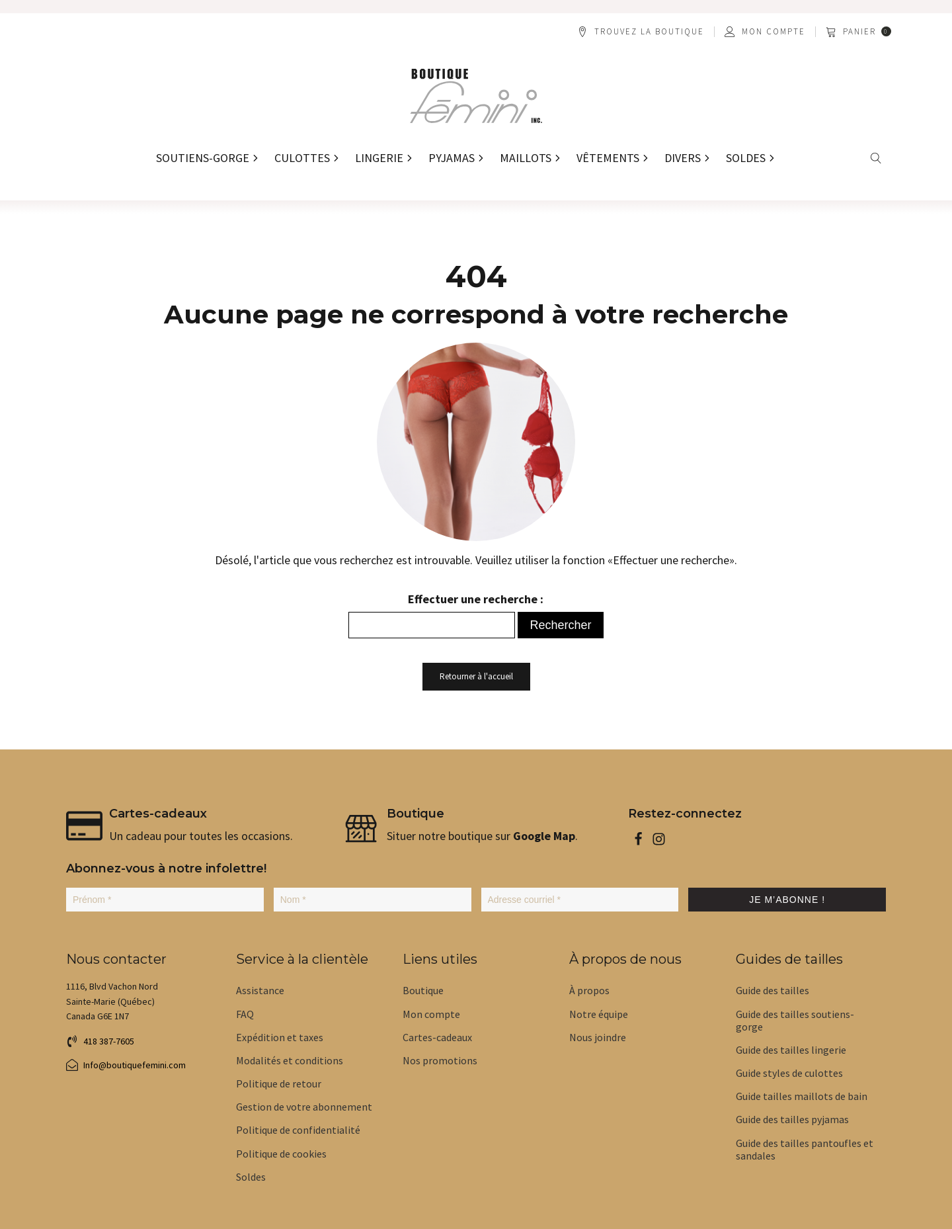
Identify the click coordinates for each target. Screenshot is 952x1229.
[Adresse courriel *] (580, 899)
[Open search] (876, 158)
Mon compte (773, 31)
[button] (859, 31)
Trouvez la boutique (649, 31)
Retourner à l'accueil (476, 676)
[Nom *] (372, 899)
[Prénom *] (165, 899)
